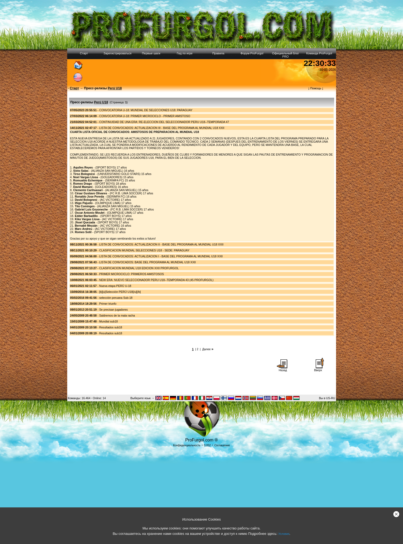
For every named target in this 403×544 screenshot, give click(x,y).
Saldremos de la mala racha (117, 315)
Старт (84, 53)
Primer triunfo (107, 303)
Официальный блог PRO (285, 55)
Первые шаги (151, 53)
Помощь (315, 88)
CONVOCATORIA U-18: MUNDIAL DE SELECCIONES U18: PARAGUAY (145, 110)
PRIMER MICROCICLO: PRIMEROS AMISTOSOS (131, 274)
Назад (283, 369)
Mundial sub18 (108, 321)
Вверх (318, 369)
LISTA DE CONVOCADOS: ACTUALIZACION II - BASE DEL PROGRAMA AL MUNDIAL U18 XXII (161, 244)
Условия (283, 533)
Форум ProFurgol (252, 53)
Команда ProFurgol (319, 53)
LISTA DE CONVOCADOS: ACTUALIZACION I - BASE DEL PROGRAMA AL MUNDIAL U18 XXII (161, 256)
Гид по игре (184, 53)
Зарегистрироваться (117, 53)
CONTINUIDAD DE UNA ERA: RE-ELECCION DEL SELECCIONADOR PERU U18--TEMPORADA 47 (164, 122)
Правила (218, 53)
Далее (206, 349)
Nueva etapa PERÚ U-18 (115, 285)
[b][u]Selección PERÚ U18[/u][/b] (120, 291)
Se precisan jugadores (113, 309)
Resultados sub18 (110, 327)
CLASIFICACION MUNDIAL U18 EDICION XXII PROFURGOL (139, 268)
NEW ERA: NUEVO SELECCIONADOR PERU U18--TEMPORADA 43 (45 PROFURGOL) (156, 280)
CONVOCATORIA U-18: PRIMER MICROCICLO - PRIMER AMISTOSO (144, 116)
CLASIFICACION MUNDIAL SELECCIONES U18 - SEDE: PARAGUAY (144, 250)
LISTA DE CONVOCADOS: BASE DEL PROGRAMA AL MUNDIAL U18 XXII (147, 262)
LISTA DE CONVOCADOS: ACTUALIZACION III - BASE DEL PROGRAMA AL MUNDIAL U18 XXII (161, 127)
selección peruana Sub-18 (116, 297)
